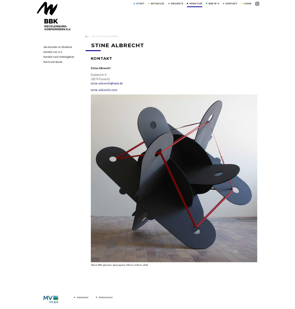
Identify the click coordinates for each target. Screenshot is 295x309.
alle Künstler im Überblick (57, 47)
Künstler (196, 3)
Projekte (177, 3)
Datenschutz (106, 297)
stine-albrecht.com (104, 90)
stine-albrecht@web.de (107, 83)
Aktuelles (157, 3)
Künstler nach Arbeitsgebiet (58, 56)
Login (247, 3)
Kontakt (231, 3)
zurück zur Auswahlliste (104, 36)
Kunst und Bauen (52, 62)
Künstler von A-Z (52, 52)
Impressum (83, 297)
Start (140, 3)
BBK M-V (214, 3)
